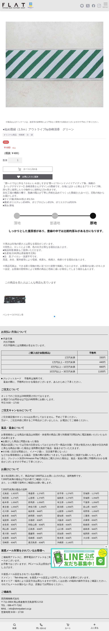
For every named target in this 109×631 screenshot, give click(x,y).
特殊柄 (21, 135)
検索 (14, 626)
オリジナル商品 (10, 135)
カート (68, 626)
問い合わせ (41, 626)
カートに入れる (27, 169)
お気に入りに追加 (27, 176)
